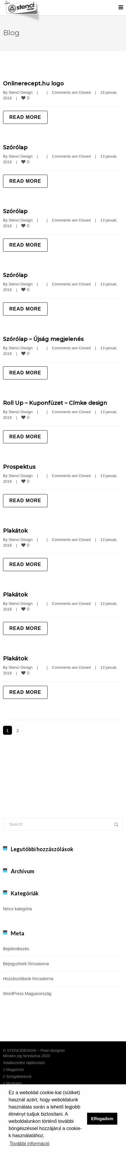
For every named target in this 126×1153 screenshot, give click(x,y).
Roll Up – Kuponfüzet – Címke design (55, 403)
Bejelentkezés (16, 948)
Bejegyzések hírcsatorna (26, 963)
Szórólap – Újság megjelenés (43, 339)
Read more (25, 117)
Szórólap (15, 147)
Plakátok (15, 531)
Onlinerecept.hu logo (33, 83)
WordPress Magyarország (27, 993)
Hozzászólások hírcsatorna (28, 978)
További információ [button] (29, 1143)
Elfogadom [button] (102, 1118)
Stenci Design (21, 92)
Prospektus (19, 467)
